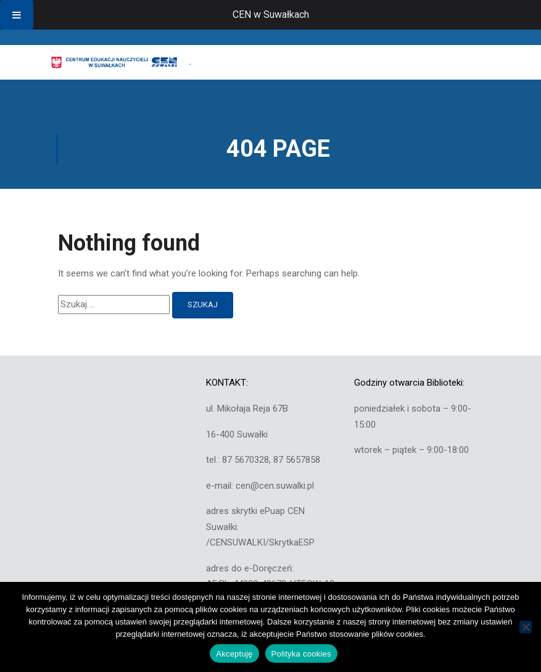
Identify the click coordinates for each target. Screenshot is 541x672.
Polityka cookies (301, 653)
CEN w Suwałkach (271, 14)
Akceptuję (234, 653)
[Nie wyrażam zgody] (525, 627)
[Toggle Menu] (16, 15)
